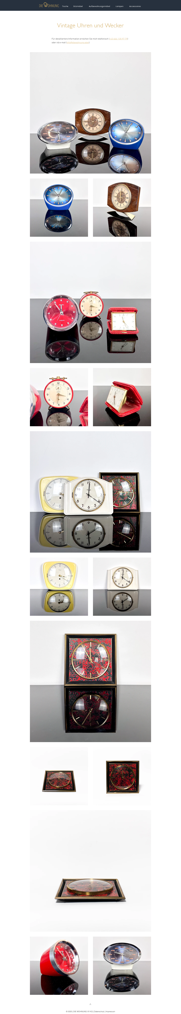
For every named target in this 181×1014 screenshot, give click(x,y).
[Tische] (65, 6)
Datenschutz (99, 1011)
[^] (91, 1005)
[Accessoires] (135, 6)
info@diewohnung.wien (78, 42)
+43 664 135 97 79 (118, 39)
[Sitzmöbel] (78, 6)
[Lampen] (119, 6)
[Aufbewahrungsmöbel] (100, 6)
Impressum (110, 1011)
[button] (49, 5)
